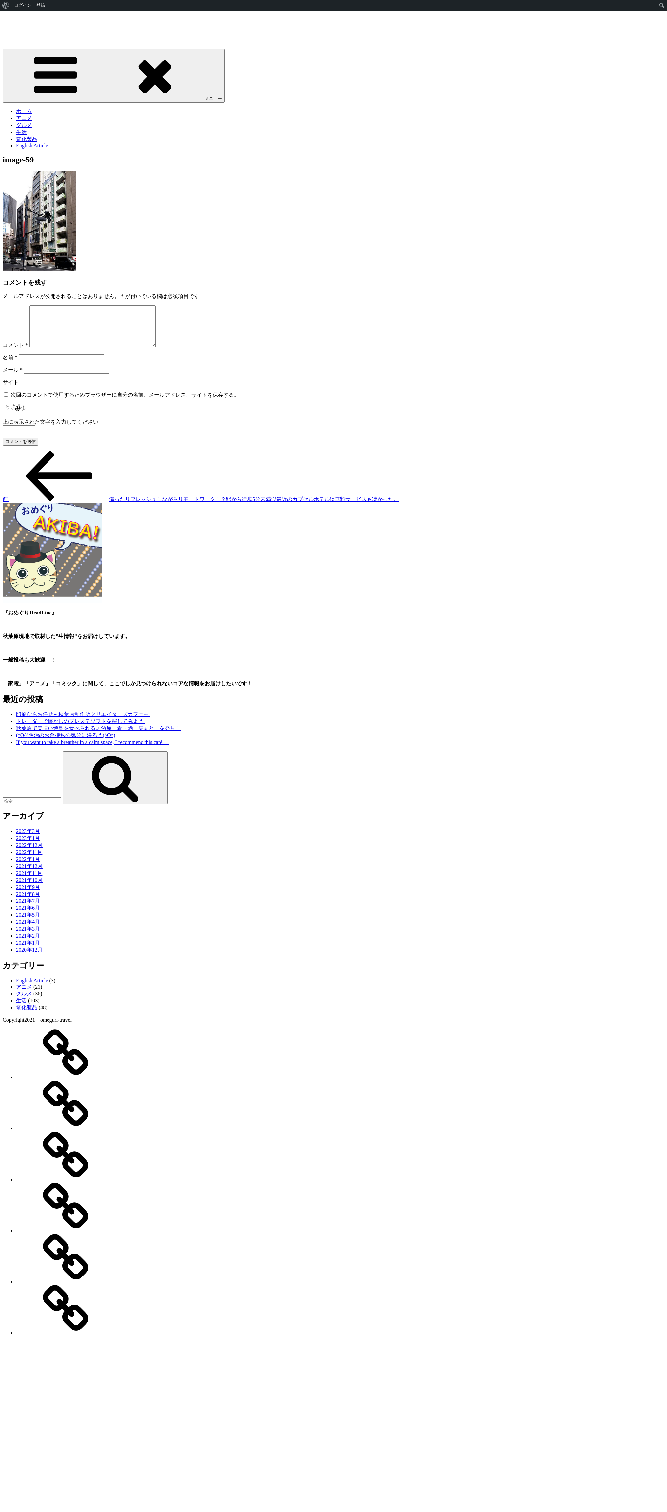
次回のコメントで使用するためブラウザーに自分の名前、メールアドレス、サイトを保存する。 (125, 403)
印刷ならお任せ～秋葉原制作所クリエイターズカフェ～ (83, 722)
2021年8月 (28, 902)
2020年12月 (29, 958)
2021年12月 (29, 874)
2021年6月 (28, 916)
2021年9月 (28, 895)
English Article (32, 145)
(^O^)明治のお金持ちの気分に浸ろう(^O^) (65, 743)
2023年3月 (28, 839)
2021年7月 (28, 909)
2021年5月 (28, 923)
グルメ (24, 125)
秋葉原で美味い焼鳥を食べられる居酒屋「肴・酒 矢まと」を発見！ (98, 736)
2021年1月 (28, 951)
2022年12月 (29, 853)
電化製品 (26, 139)
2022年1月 (28, 867)
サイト (11, 390)
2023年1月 (28, 846)
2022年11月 (29, 860)
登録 (40, 5)
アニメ (24, 118)
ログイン (22, 5)
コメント (15, 353)
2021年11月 (29, 881)
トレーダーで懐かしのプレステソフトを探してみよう (80, 729)
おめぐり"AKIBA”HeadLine (34, 28)
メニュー (113, 75)
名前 (10, 365)
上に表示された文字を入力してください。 (53, 429)
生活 (21, 132)
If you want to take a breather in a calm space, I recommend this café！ (92, 750)
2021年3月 (28, 937)
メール (13, 378)
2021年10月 (29, 888)
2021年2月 (28, 944)
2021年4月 (28, 930)
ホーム (24, 111)
